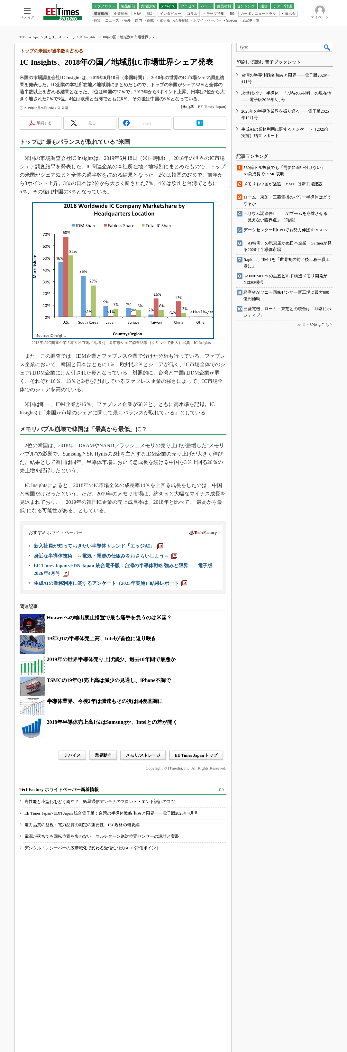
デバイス (72, 755)
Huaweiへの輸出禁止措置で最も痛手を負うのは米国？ (109, 617)
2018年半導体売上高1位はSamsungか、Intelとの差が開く (112, 722)
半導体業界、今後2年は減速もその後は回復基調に (105, 701)
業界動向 (103, 755)
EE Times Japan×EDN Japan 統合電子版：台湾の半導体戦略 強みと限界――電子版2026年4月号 (111, 813)
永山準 (188, 107)
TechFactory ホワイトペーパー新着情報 (59, 789)
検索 (327, 47)
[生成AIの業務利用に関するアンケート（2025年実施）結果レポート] (110, 583)
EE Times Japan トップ (196, 755)
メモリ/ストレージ (143, 755)
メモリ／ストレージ (60, 37)
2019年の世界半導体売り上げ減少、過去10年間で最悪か (111, 659)
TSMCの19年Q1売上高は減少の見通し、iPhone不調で (109, 680)
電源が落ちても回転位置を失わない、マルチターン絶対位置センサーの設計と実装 (101, 836)
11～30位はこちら (317, 324)
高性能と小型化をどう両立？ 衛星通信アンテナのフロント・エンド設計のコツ (99, 801)
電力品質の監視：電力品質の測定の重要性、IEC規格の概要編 (82, 824)
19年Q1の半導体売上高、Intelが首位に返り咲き (101, 638)
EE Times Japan (29, 37)
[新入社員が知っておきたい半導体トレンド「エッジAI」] (98, 546)
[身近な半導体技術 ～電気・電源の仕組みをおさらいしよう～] (105, 555)
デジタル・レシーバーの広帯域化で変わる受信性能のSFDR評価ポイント (92, 847)
